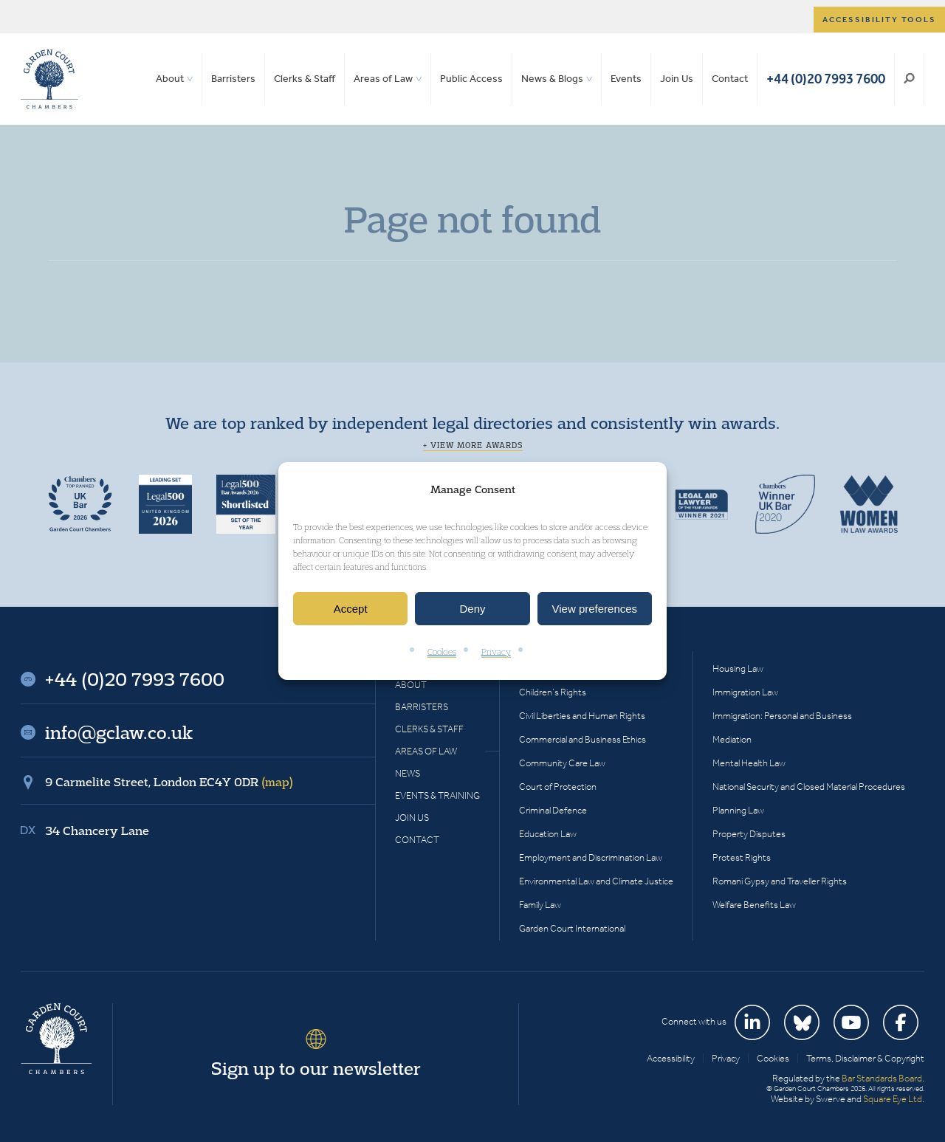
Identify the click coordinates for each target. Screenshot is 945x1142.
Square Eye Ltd (892, 1098)
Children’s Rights (552, 692)
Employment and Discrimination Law (590, 857)
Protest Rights (741, 857)
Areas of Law (383, 78)
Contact (730, 78)
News (407, 773)
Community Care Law (562, 762)
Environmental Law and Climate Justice (596, 881)
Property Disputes (749, 833)
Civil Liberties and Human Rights (582, 715)
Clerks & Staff (304, 78)
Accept (351, 608)
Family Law (540, 904)
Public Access (471, 78)
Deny (472, 608)
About (170, 78)
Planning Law (738, 810)
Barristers (233, 78)
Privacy (496, 652)
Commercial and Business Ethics (582, 739)
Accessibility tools (879, 19)
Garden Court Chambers (49, 79)
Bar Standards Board (882, 1078)
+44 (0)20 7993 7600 (825, 78)
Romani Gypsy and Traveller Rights (779, 881)
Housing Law (737, 668)
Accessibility (671, 1058)
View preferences (595, 608)
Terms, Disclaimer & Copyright (865, 1058)
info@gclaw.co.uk (119, 732)
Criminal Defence (553, 810)
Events (626, 78)
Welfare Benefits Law (754, 904)
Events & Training (437, 795)
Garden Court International (572, 928)
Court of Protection (558, 786)
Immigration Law (745, 692)
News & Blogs (552, 78)
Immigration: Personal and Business (782, 715)
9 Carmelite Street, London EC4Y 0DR (169, 781)
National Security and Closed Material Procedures (808, 786)
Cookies (441, 652)
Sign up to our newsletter (316, 1068)
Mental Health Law (749, 762)
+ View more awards (473, 445)
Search (909, 79)
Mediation (732, 739)
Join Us (676, 78)
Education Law (548, 833)
